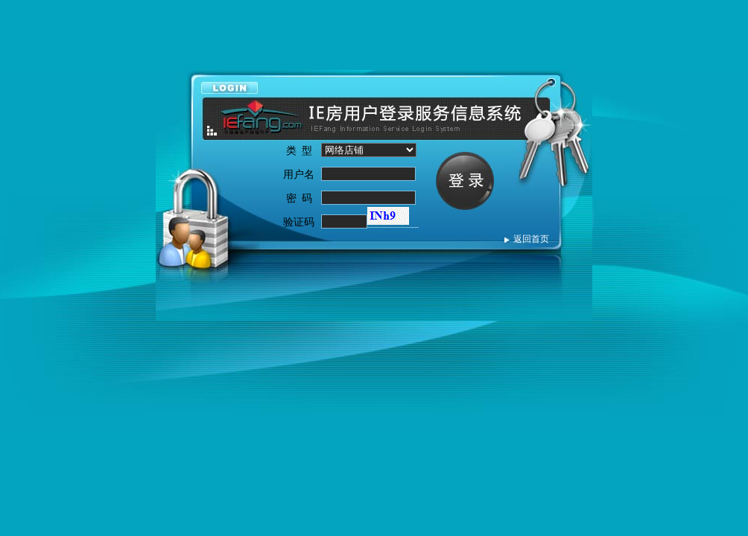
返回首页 (531, 239)
